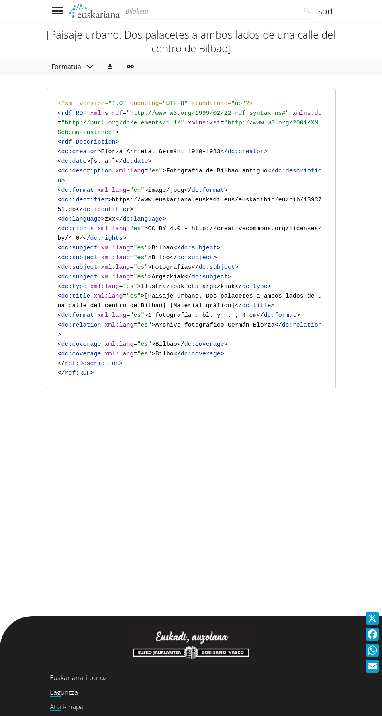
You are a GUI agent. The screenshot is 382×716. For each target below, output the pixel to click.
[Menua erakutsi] (58, 11)
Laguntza (64, 692)
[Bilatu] (307, 11)
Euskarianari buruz (78, 677)
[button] (110, 67)
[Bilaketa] (209, 11)
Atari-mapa (67, 706)
